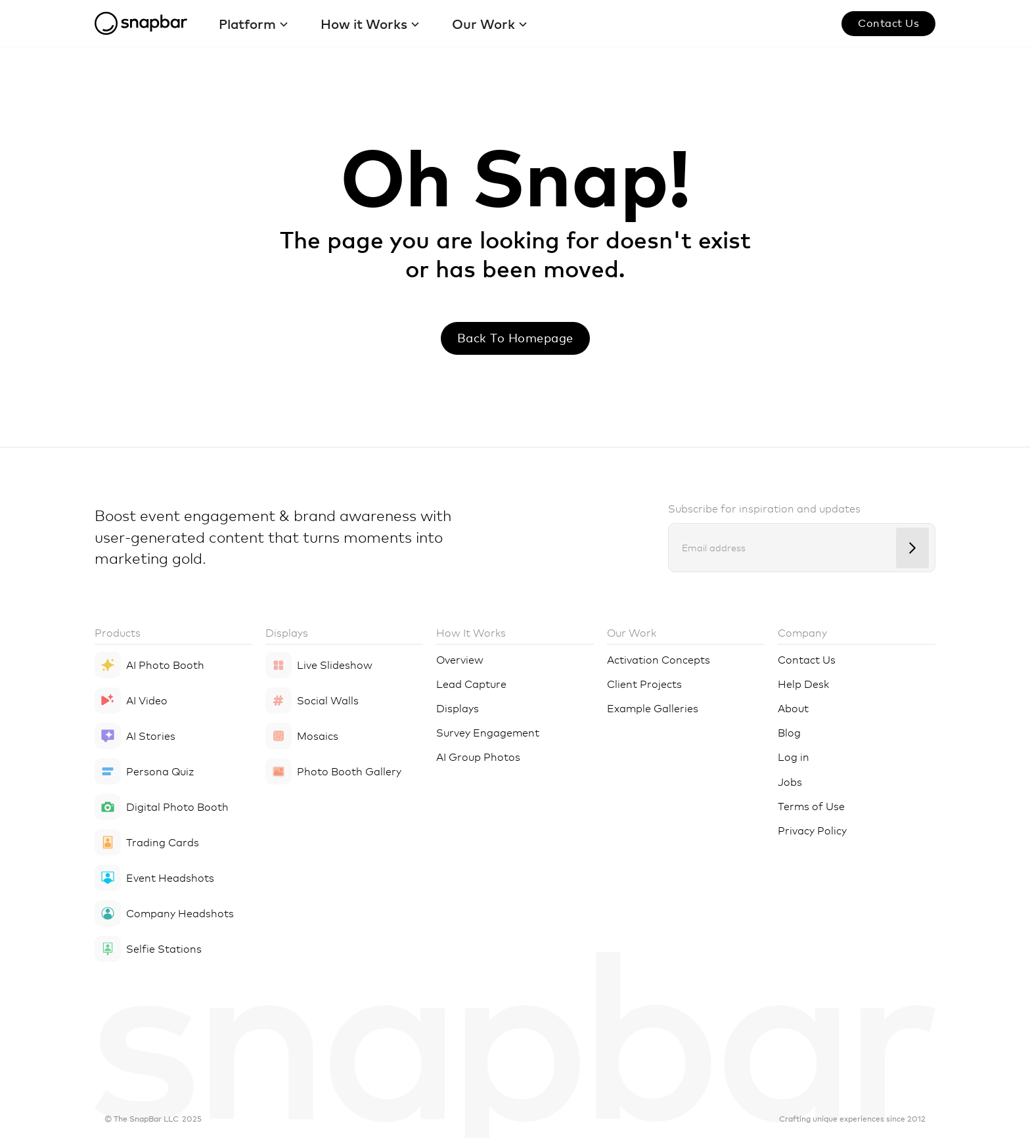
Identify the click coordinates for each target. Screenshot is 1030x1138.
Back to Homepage (515, 337)
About (793, 707)
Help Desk (803, 683)
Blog (789, 732)
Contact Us (807, 659)
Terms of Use (811, 805)
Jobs (790, 781)
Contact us (888, 22)
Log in (793, 756)
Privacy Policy (812, 830)
